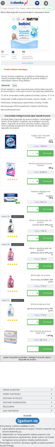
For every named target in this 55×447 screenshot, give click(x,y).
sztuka (6, 216)
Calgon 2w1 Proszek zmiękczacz (40, 136)
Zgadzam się (28, 420)
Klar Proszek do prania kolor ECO (40, 332)
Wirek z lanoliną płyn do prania (40, 221)
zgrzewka (18, 216)
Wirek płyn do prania (40, 275)
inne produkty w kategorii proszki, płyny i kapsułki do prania (27, 116)
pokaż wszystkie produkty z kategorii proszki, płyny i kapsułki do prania (27, 358)
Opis (14, 85)
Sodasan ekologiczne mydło (40, 192)
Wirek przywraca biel (40, 304)
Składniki (5, 85)
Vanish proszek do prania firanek (40, 164)
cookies (24, 426)
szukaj (49, 8)
